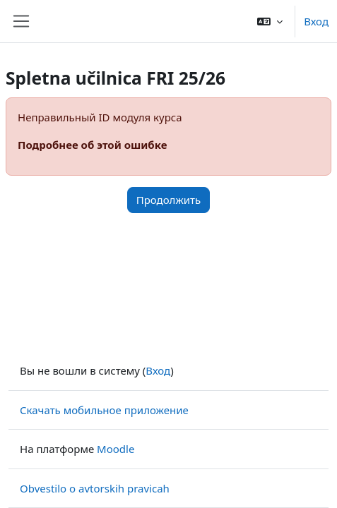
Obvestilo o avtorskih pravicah (95, 488)
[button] (270, 21)
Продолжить (168, 200)
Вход (316, 21)
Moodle (115, 449)
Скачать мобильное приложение (104, 410)
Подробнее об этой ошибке (92, 145)
